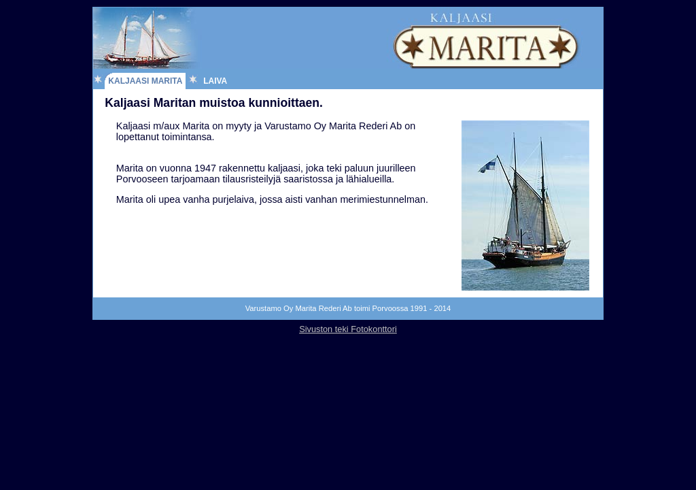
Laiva (215, 81)
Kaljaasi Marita (145, 81)
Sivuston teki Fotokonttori (348, 329)
